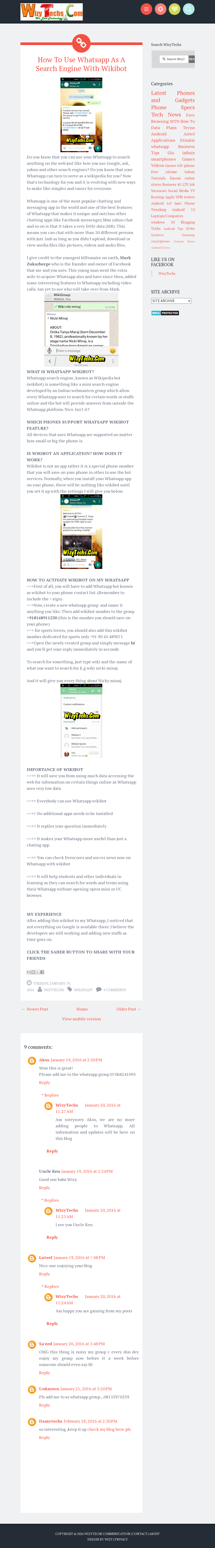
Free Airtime (164, 171)
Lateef (45, 1257)
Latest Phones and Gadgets (173, 96)
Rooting (157, 197)
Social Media (178, 190)
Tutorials (158, 178)
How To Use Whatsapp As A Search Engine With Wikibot (81, 64)
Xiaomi (175, 178)
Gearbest (157, 235)
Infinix (190, 171)
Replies (51, 1094)
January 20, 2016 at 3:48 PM (79, 1343)
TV (192, 190)
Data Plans (164, 127)
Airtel (189, 134)
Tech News (166, 114)
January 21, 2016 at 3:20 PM (86, 1388)
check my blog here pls (109, 1428)
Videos (157, 165)
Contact (139, 1533)
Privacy (121, 1539)
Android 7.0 (183, 209)
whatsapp (83, 989)
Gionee (170, 165)
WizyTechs (54, 989)
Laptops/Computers (167, 215)
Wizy (109, 1539)
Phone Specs (173, 107)
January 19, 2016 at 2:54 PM (87, 1170)
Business (169, 184)
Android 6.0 (161, 203)
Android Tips (174, 229)
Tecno (189, 127)
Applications (163, 140)
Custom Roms (184, 241)
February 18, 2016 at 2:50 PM (90, 1420)
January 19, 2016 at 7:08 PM (79, 1257)
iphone (189, 165)
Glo (171, 152)
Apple (170, 197)
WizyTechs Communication (107, 1533)
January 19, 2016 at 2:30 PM (76, 1059)
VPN (179, 197)
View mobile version (81, 1018)
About (154, 1533)
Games (188, 159)
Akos (44, 1059)
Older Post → (128, 1008)
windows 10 (163, 222)
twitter (189, 197)
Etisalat (187, 140)
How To (187, 121)
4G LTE (183, 184)
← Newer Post (35, 1008)
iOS (179, 165)
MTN (174, 121)
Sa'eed (45, 1343)
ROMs (190, 229)
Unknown (49, 1388)
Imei (178, 203)
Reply (44, 1082)
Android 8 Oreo (160, 247)
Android (158, 134)
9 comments (114, 989)
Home (82, 1008)
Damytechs (50, 1420)
